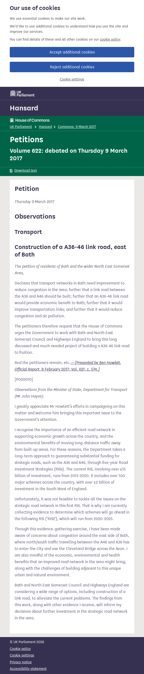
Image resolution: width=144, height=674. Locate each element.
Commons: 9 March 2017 (77, 127)
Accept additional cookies (72, 52)
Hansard (24, 108)
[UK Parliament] (22, 93)
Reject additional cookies (72, 67)
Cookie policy (20, 649)
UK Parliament (21, 127)
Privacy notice (21, 662)
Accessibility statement (28, 669)
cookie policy (110, 39)
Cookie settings (72, 79)
